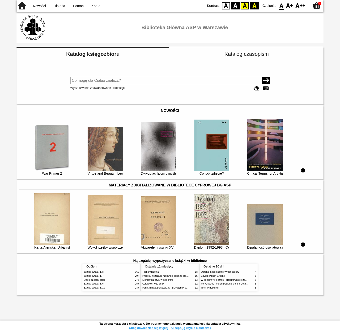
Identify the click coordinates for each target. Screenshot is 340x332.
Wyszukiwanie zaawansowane (90, 88)
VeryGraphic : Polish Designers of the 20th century (227, 283)
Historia (59, 6)
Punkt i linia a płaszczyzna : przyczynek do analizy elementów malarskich (181, 287)
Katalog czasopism (247, 54)
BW (235, 5)
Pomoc (78, 6)
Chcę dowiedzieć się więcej (148, 328)
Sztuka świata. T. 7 (94, 276)
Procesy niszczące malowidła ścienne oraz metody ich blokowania (177, 276)
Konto (95, 6)
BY (254, 5)
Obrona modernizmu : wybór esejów (220, 272)
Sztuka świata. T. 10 (94, 287)
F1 (289, 5)
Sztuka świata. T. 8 (94, 272)
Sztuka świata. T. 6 (94, 283)
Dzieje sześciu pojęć (94, 280)
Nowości (39, 6)
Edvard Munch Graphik (213, 276)
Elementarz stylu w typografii (157, 280)
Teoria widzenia (150, 272)
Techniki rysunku (210, 287)
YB (244, 5)
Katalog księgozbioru (92, 54)
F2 (300, 5)
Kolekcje (119, 88)
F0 (281, 5)
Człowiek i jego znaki (153, 283)
